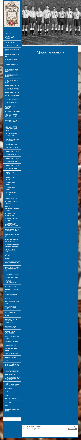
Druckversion (29, 427)
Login (75, 427)
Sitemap (39, 427)
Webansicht (72, 429)
